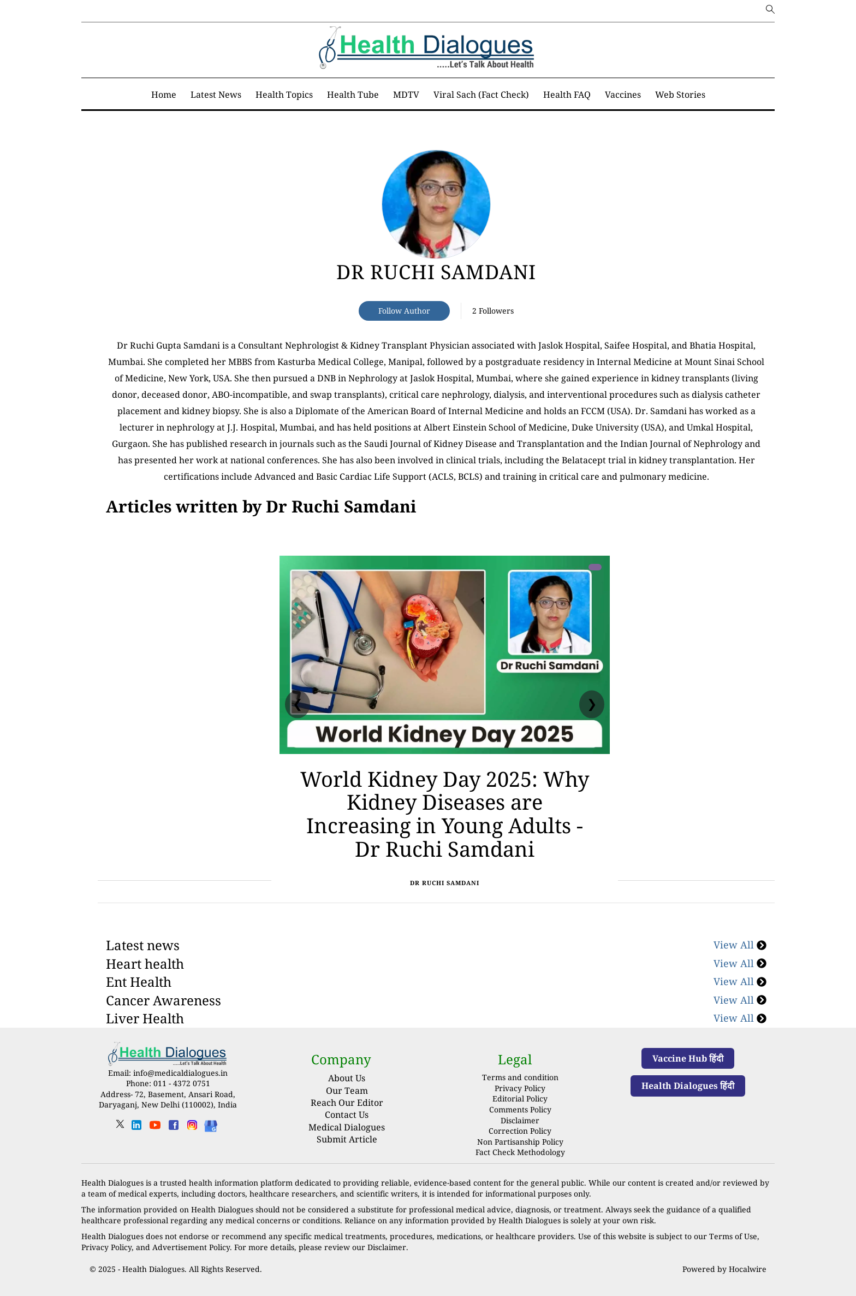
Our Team (347, 1091)
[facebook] (173, 1128)
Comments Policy (520, 1109)
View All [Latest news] (740, 944)
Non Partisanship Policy (520, 1141)
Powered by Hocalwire (724, 1269)
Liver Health (145, 1018)
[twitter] (120, 1127)
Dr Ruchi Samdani (436, 271)
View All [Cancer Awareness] (740, 999)
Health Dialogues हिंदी (687, 1086)
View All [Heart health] (740, 963)
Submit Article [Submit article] (347, 1139)
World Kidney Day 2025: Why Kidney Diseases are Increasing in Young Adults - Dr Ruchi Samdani (444, 813)
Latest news (143, 945)
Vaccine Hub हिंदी (687, 1058)
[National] (261, 506)
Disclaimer (520, 1120)
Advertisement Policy (191, 1247)
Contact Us (346, 1115)
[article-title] (436, 204)
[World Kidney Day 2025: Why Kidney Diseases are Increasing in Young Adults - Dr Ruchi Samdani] (445, 655)
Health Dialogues (153, 1269)
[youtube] (155, 1128)
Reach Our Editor (347, 1103)
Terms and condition (520, 1077)
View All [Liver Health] (740, 1017)
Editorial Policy (520, 1098)
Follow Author (404, 310)
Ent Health (138, 982)
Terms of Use (733, 1236)
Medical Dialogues (346, 1127)
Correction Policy (520, 1131)
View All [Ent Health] (740, 981)
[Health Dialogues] (210, 1125)
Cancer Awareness (163, 1000)
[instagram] (192, 1128)
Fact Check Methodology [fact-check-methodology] (520, 1152)
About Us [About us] (346, 1078)
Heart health (145, 964)
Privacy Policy (520, 1088)
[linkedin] (136, 1128)
